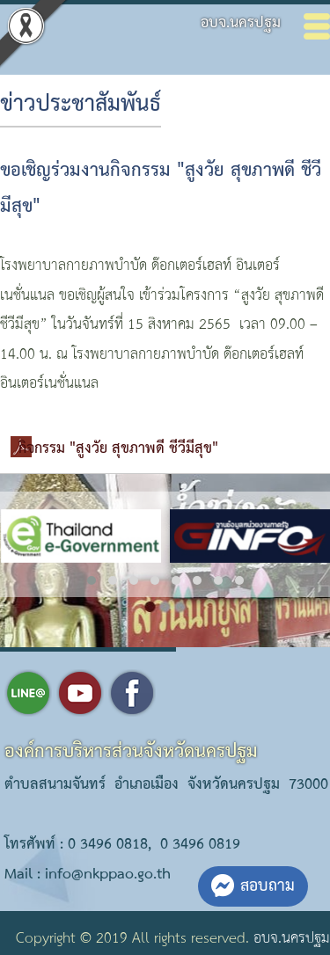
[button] (91, 580)
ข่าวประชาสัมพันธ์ (80, 105)
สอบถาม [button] (253, 886)
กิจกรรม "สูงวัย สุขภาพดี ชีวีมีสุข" (118, 448)
